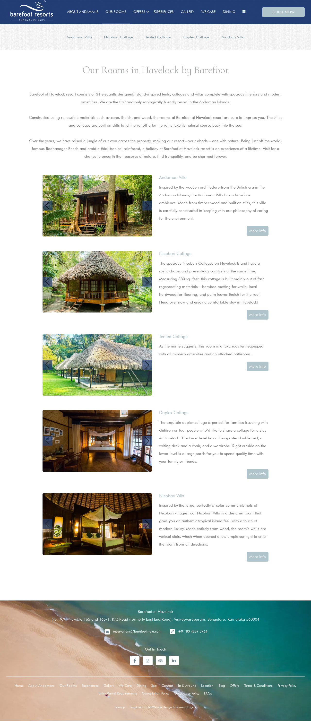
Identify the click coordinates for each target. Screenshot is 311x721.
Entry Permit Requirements (118, 693)
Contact (167, 685)
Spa (154, 685)
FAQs (208, 693)
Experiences (163, 12)
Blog (221, 685)
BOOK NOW (283, 12)
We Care (208, 12)
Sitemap (120, 707)
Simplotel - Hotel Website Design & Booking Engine (163, 707)
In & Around (187, 685)
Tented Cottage (158, 37)
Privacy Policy (286, 685)
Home (19, 685)
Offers (139, 12)
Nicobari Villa (232, 37)
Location (207, 685)
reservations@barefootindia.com (137, 631)
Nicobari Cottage (118, 37)
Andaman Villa (79, 37)
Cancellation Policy (155, 693)
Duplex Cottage (196, 37)
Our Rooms (115, 12)
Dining (229, 12)
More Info (257, 230)
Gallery (187, 12)
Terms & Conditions (258, 685)
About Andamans (82, 12)
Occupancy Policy (186, 693)
